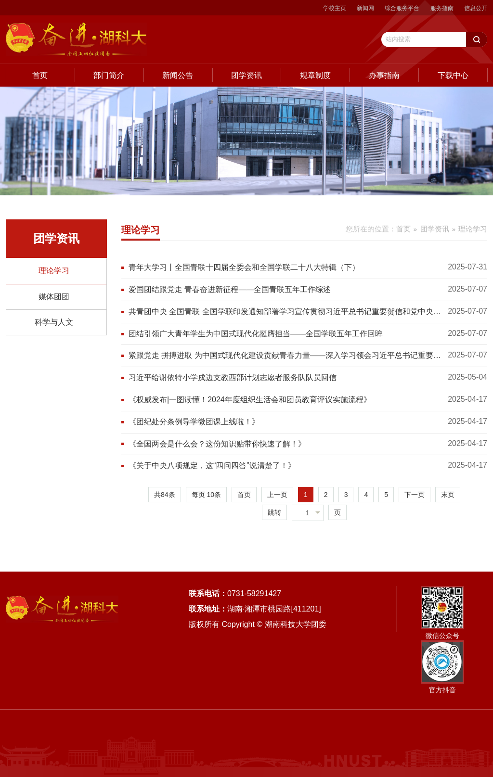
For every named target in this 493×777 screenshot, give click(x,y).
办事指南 (384, 75)
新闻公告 (177, 75)
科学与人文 (54, 322)
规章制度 (315, 75)
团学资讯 (246, 75)
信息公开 (475, 8)
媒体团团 (54, 297)
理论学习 (54, 271)
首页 (40, 75)
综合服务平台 (402, 8)
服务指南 (442, 8)
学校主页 (334, 8)
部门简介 (108, 75)
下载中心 (453, 75)
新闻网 (365, 8)
